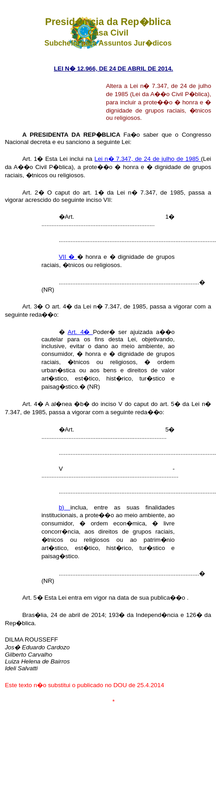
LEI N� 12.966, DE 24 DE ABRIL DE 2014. (113, 68)
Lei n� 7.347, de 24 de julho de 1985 (148, 158)
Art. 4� (80, 332)
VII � (68, 256)
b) (64, 507)
